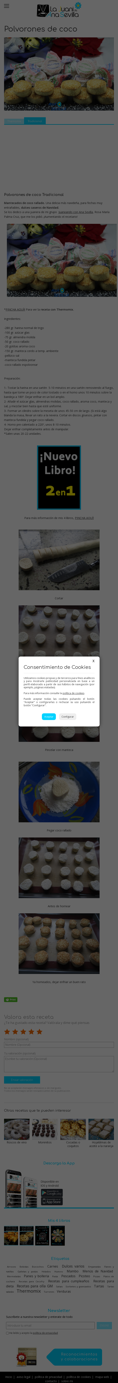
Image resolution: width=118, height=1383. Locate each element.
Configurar (68, 716)
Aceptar (48, 716)
